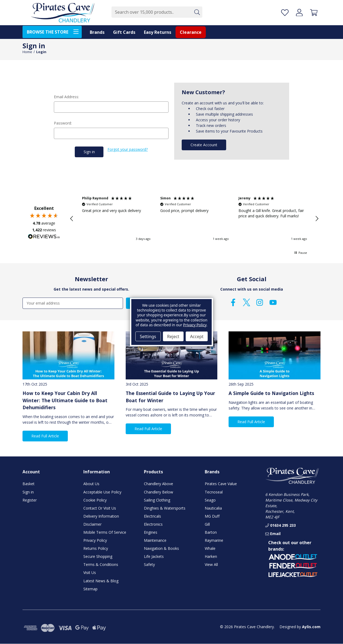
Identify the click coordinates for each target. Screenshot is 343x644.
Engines (150, 532)
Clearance (191, 32)
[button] (71, 218)
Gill (207, 524)
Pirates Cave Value (221, 483)
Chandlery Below (158, 491)
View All (211, 564)
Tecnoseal (214, 491)
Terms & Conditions (100, 564)
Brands (97, 32)
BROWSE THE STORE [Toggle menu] (54, 31)
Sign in (28, 491)
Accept (196, 336)
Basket (29, 483)
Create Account (204, 144)
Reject (173, 336)
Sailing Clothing (157, 499)
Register (30, 499)
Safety (149, 564)
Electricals (152, 515)
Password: (63, 123)
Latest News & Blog (100, 580)
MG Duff (212, 515)
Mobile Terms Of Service (104, 532)
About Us (91, 483)
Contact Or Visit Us (99, 507)
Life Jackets (154, 556)
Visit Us (89, 572)
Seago (210, 499)
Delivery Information (101, 515)
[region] (194, 219)
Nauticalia (213, 507)
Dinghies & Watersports (164, 507)
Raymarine (214, 540)
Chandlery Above (158, 483)
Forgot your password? (127, 149)
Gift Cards (124, 32)
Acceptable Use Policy (102, 491)
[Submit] (196, 12)
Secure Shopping (97, 556)
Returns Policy (95, 548)
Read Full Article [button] (45, 435)
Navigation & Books (161, 548)
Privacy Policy (95, 540)
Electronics (153, 524)
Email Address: (66, 96)
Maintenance (155, 540)
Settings (148, 336)
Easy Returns (157, 32)
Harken (211, 556)
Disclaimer (92, 524)
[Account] (299, 12)
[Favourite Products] (285, 12)
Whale (210, 548)
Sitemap (90, 588)
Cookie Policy (95, 499)
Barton (211, 532)
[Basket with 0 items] (313, 12)
